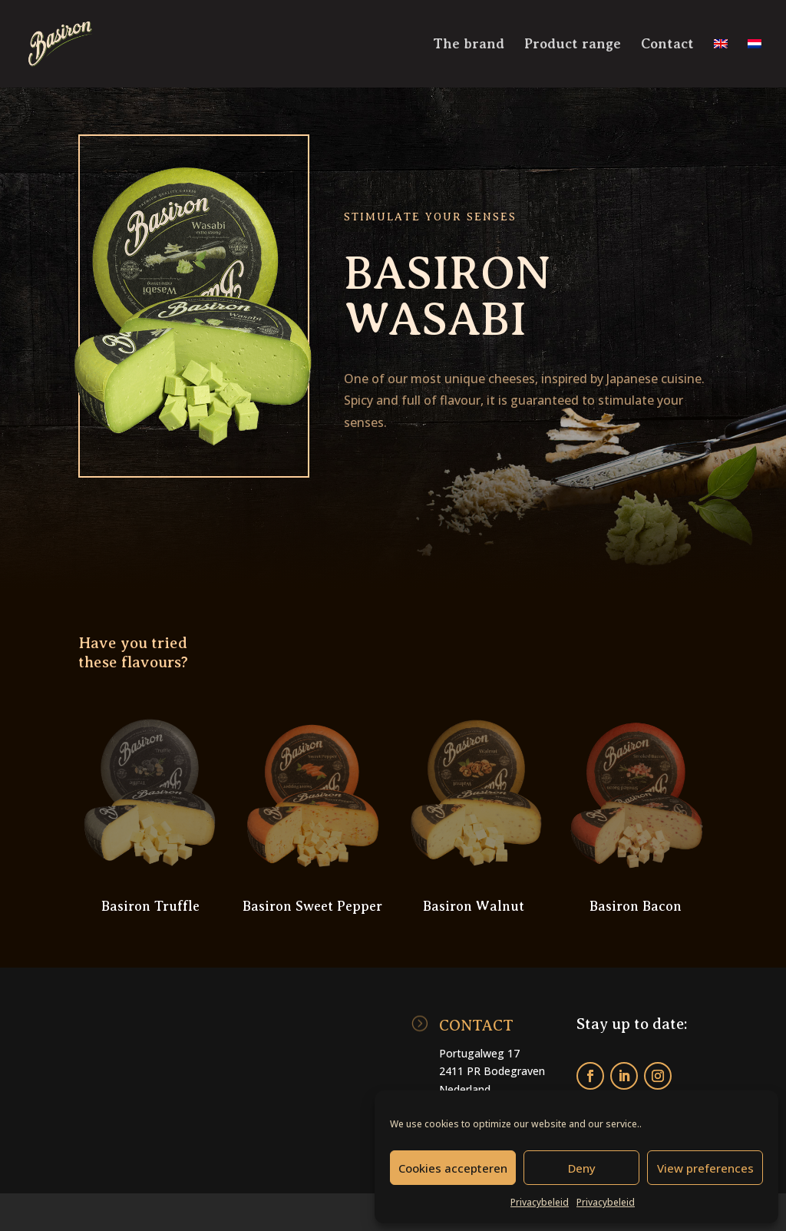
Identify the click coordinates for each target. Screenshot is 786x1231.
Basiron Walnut (473, 906)
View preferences (705, 1168)
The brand (468, 44)
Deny (582, 1168)
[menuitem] (721, 63)
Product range (572, 44)
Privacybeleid (539, 1202)
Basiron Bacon (636, 906)
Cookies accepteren (452, 1168)
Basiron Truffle (150, 906)
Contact (667, 44)
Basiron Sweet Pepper (312, 906)
